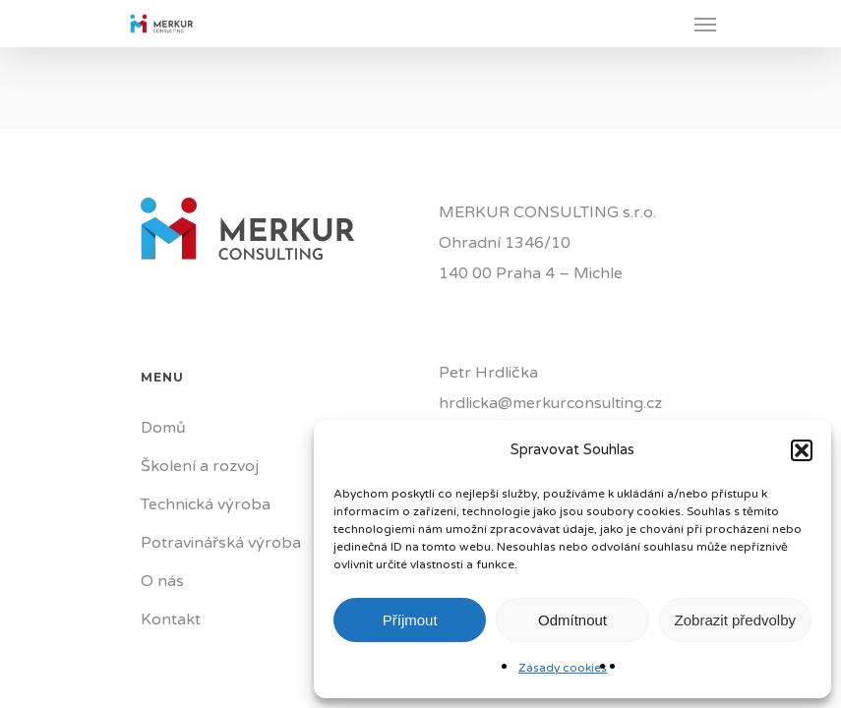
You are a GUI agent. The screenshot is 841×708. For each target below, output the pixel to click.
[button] (801, 450)
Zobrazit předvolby (735, 620)
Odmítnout (572, 620)
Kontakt (171, 619)
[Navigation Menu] (705, 23)
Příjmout (410, 620)
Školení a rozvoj (200, 466)
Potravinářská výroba (221, 543)
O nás (162, 581)
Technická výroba (205, 504)
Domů (163, 428)
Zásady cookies (562, 668)
